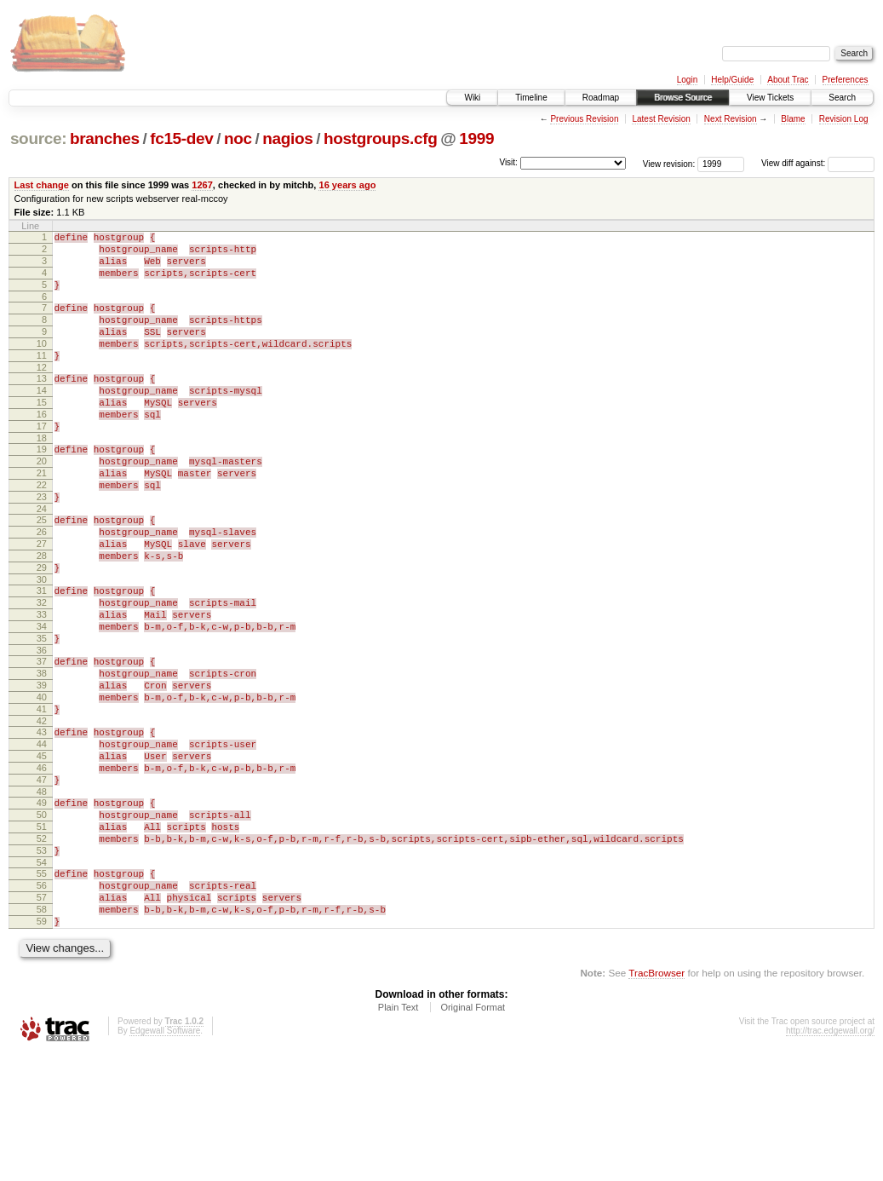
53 (42, 963)
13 (42, 404)
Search (842, 97)
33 (42, 683)
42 (42, 810)
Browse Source (683, 97)
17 (42, 462)
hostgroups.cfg (380, 138)
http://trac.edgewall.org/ (830, 1158)
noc (238, 138)
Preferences (846, 79)
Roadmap (600, 97)
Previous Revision (584, 119)
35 (42, 712)
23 (42, 545)
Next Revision (730, 119)
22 (42, 531)
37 (42, 738)
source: (38, 138)
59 (42, 1046)
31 (42, 654)
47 (42, 879)
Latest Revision (661, 119)
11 (42, 378)
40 (42, 781)
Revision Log (844, 119)
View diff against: (817, 163)
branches (105, 138)
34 (42, 698)
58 (42, 1032)
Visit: (508, 162)
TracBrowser (656, 1100)
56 (42, 1003)
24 (42, 560)
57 (42, 1017)
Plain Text (398, 1135)
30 (42, 643)
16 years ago (347, 185)
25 (42, 571)
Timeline (531, 97)
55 (42, 988)
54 (42, 977)
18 (42, 476)
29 (42, 629)
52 (42, 948)
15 (42, 433)
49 (42, 905)
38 (42, 752)
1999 (476, 138)
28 (42, 614)
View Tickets (770, 97)
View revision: (669, 163)
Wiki (472, 97)
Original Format (472, 1135)
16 (42, 447)
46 (42, 865)
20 (42, 502)
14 (42, 418)
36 (42, 727)
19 (42, 487)
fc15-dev (181, 138)
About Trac (787, 79)
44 (42, 836)
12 (42, 393)
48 (42, 894)
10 (42, 364)
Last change (41, 185)
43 (42, 821)
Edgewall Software (164, 1158)
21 (42, 516)
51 (42, 934)
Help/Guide (732, 79)
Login (687, 79)
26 (42, 585)
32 (42, 669)
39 (42, 767)
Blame (793, 119)
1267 (202, 185)
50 (42, 919)
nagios (287, 138)
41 (42, 796)
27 (42, 600)
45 (42, 850)
